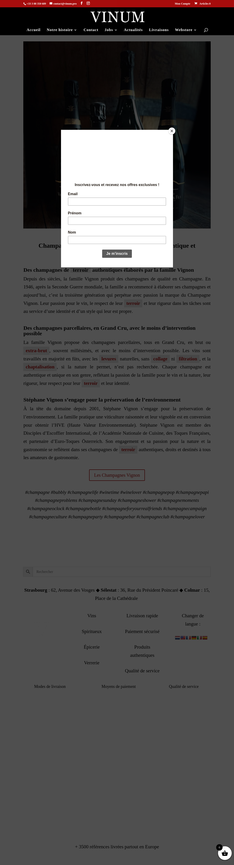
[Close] (171, 131)
